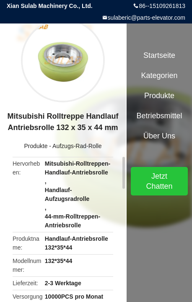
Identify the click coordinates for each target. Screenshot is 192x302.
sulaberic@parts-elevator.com (146, 17)
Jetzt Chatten (159, 181)
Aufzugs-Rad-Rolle (77, 146)
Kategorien (159, 75)
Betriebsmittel (159, 116)
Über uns (159, 136)
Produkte (35, 146)
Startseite (159, 55)
